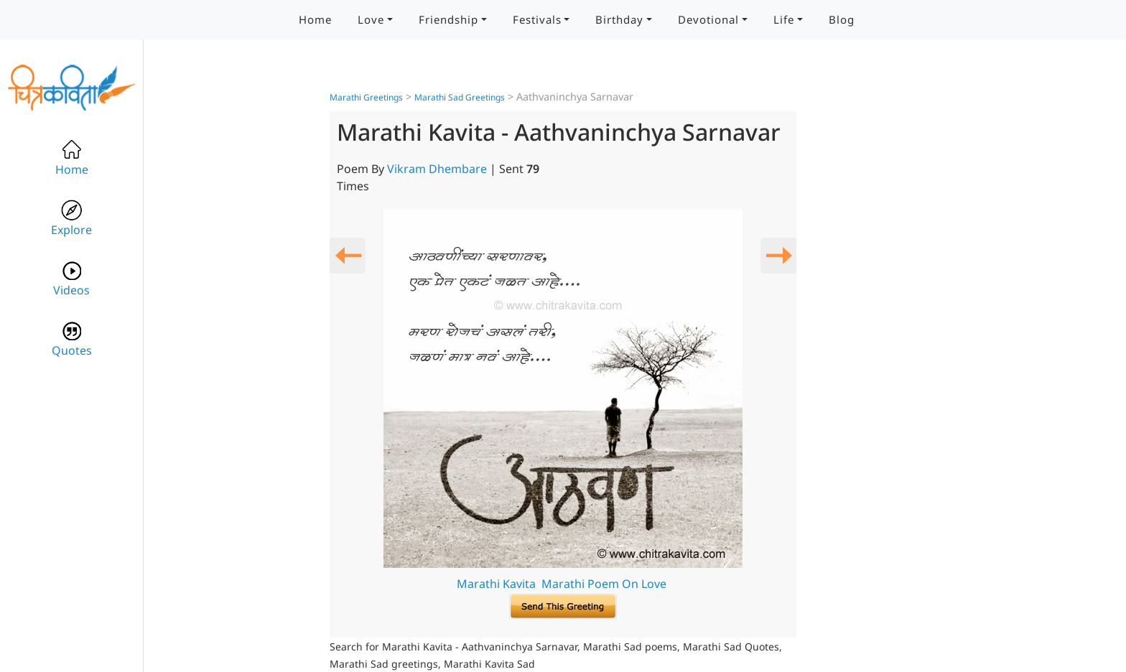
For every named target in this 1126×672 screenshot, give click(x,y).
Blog (842, 19)
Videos (71, 279)
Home (315, 19)
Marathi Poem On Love (603, 584)
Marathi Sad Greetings (459, 97)
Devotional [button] (708, 19)
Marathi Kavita (496, 584)
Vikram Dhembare (437, 169)
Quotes (72, 339)
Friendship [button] (448, 19)
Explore (71, 219)
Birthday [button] (619, 19)
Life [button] (783, 19)
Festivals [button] (537, 19)
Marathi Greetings (366, 97)
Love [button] (371, 19)
